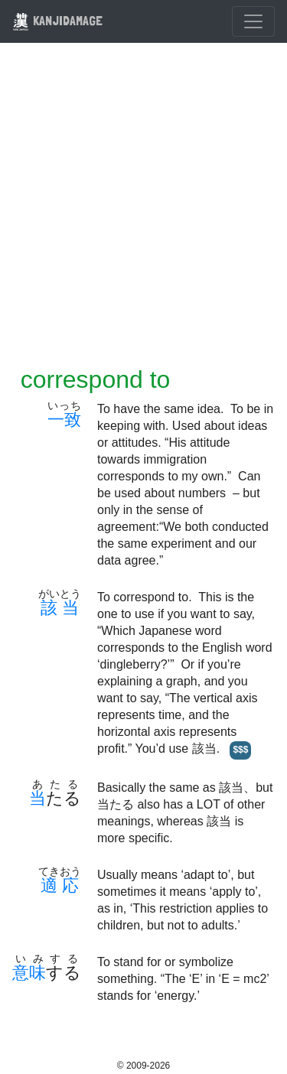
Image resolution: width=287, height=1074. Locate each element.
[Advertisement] (143, 213)
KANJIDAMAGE (57, 20)
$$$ (240, 749)
